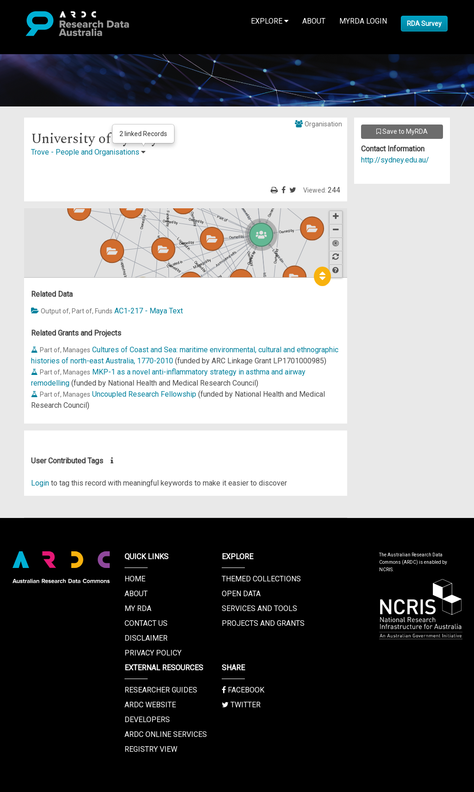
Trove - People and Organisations (85, 152)
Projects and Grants (263, 623)
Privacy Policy (153, 653)
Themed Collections (261, 578)
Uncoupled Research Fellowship (144, 394)
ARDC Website (150, 704)
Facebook (243, 690)
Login (40, 483)
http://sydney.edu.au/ (395, 160)
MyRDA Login (363, 21)
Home (135, 578)
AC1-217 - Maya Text (148, 310)
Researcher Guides (161, 690)
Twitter (241, 704)
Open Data (241, 593)
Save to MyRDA (402, 131)
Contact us (146, 623)
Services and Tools (259, 608)
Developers (147, 719)
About (313, 21)
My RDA (138, 608)
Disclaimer (146, 638)
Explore (269, 21)
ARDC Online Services (166, 734)
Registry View (151, 749)
